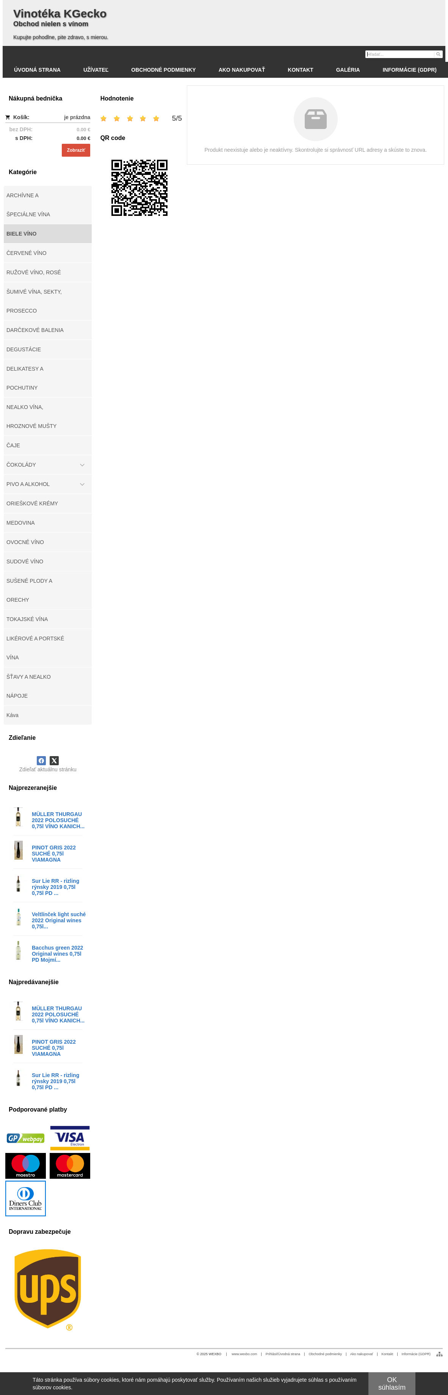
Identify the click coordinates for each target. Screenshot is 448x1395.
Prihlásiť (272, 1354)
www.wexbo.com (244, 1354)
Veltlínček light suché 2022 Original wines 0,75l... (59, 920)
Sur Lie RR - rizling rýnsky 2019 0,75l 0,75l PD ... (55, 887)
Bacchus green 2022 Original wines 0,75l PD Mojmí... (57, 954)
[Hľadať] (438, 54)
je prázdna (77, 117)
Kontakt (387, 1354)
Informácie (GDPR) (416, 1354)
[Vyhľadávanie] (404, 54)
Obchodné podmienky (325, 1354)
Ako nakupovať (361, 1354)
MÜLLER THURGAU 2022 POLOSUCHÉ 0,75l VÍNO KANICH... (58, 820)
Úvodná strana (289, 1354)
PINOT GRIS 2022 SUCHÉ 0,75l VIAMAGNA (54, 854)
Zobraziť (76, 150)
